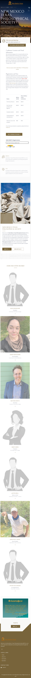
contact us (8, 127)
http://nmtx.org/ (12, 83)
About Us (4, 656)
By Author (4, 660)
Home (3, 654)
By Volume (4, 658)
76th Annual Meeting (12, 40)
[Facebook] (2, 649)
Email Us (4, 667)
